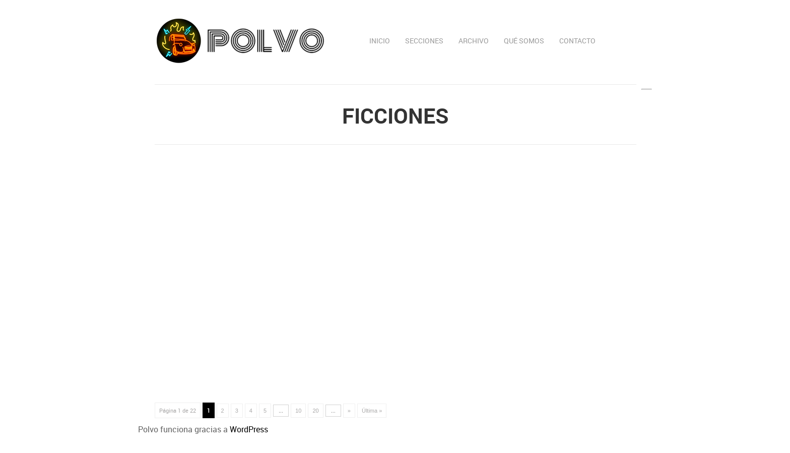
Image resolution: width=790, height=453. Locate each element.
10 (298, 411)
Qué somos (524, 40)
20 (315, 411)
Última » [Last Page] (372, 411)
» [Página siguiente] (349, 411)
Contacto (577, 40)
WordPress (249, 429)
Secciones (424, 40)
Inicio (379, 40)
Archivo (473, 40)
